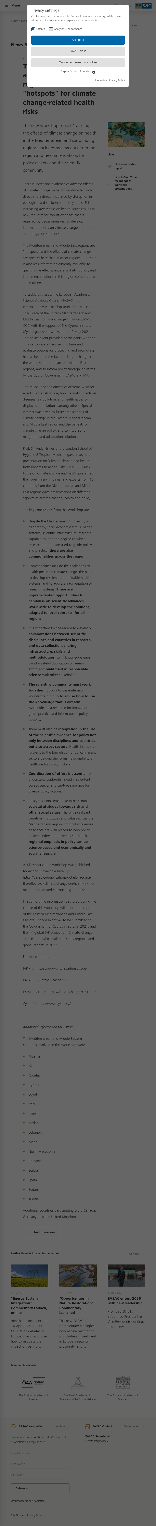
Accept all (78, 40)
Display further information (78, 71)
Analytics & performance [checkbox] (68, 29)
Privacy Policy (117, 80)
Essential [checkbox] (41, 29)
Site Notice (100, 80)
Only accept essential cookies (78, 62)
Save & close (78, 51)
